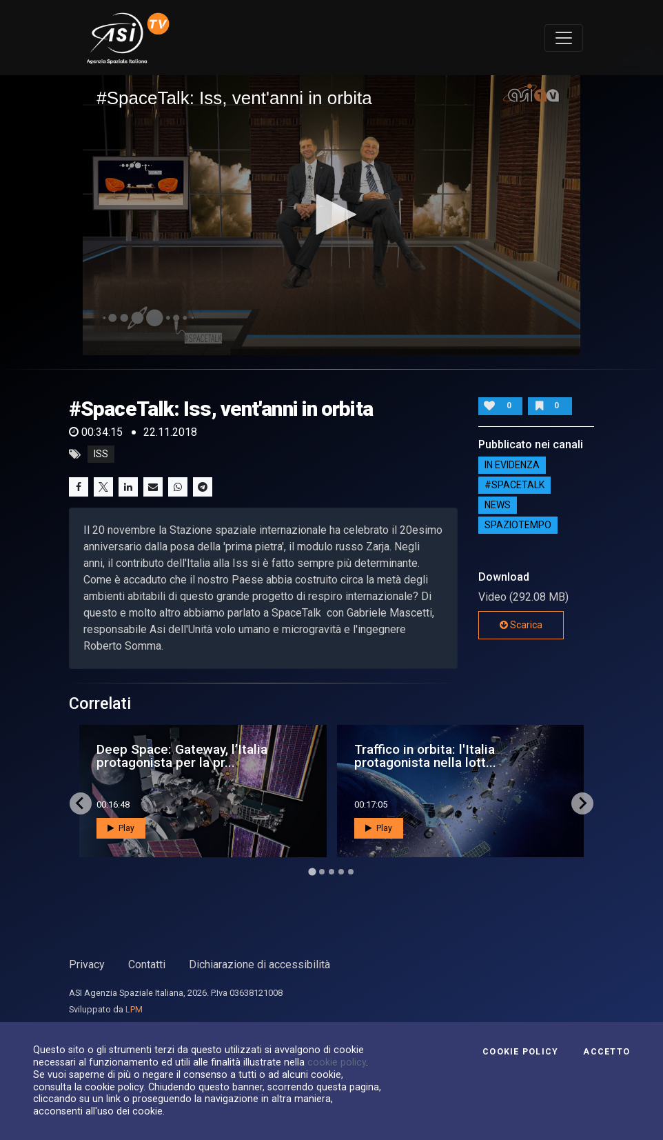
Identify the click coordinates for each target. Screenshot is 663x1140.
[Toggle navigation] (563, 38)
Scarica (521, 624)
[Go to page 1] (312, 871)
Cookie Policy (520, 1052)
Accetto (606, 1052)
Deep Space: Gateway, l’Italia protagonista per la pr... (181, 755)
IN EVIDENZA (512, 465)
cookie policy (336, 1062)
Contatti (146, 964)
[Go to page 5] (351, 871)
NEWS (497, 505)
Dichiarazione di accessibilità (259, 964)
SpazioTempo (517, 525)
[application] (331, 215)
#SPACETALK (514, 485)
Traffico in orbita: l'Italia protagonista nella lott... (425, 755)
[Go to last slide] (81, 803)
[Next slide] (582, 803)
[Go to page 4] (341, 871)
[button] (331, 214)
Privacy (87, 964)
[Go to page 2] (322, 871)
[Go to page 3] (331, 871)
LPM (134, 1009)
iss (101, 454)
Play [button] (121, 828)
